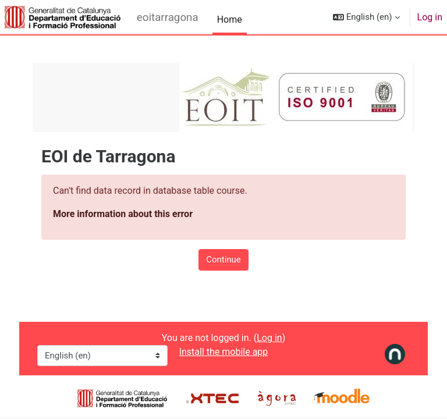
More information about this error (123, 213)
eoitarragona (167, 17)
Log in (429, 17)
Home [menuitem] (229, 19)
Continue (223, 259)
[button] (366, 17)
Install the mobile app (223, 351)
